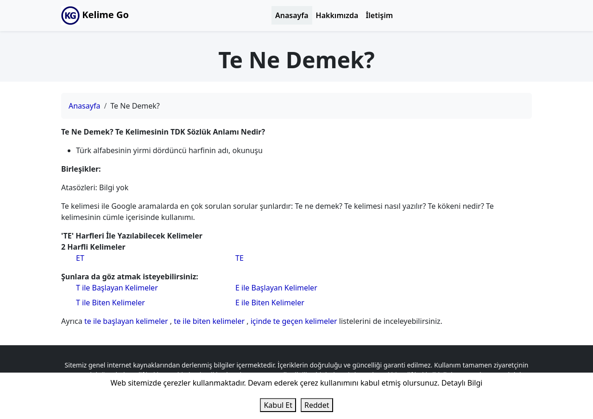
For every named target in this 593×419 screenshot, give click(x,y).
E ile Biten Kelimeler (269, 302)
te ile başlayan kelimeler (127, 321)
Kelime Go (95, 15)
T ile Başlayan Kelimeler (117, 288)
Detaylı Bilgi (462, 383)
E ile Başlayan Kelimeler (276, 288)
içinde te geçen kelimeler (295, 321)
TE (239, 258)
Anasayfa (292, 15)
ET (80, 258)
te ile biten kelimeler (210, 321)
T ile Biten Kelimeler (110, 302)
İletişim (379, 15)
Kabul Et (278, 405)
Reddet (316, 405)
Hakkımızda (337, 15)
